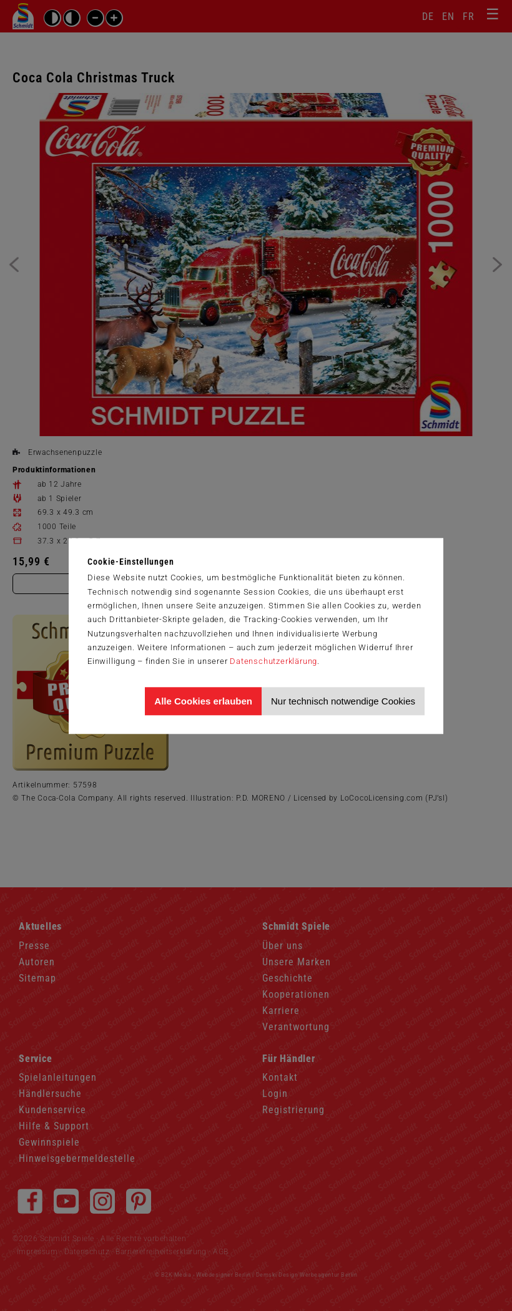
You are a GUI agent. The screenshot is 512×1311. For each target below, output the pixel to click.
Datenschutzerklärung (273, 661)
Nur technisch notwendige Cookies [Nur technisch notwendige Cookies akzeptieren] (343, 701)
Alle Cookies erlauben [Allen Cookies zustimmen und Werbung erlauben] (203, 701)
